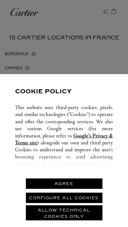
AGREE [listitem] (64, 183)
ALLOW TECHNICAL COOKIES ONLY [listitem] (64, 213)
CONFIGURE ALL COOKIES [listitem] (64, 197)
